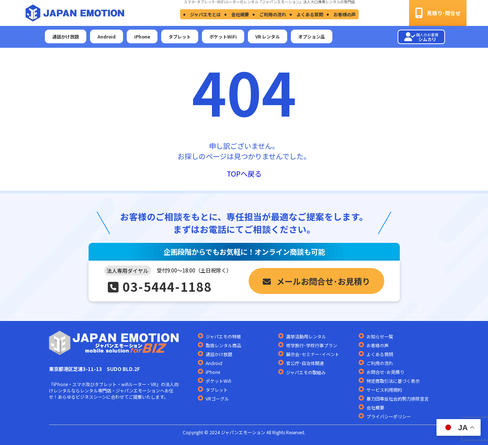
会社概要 (241, 14)
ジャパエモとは (207, 14)
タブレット (180, 36)
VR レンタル (267, 36)
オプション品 (311, 36)
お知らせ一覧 (379, 336)
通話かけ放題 (65, 36)
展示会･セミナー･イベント (312, 354)
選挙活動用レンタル (306, 336)
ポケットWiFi (223, 36)
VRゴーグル (217, 398)
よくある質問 (307, 14)
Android (106, 36)
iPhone (142, 36)
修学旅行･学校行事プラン (311, 345)
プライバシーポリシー (388, 416)
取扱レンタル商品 (223, 345)
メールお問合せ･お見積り (316, 281)
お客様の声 (341, 14)
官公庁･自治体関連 (305, 363)
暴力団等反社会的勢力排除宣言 (397, 398)
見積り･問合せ (438, 13)
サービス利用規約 (384, 390)
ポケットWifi (218, 381)
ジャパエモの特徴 (223, 336)
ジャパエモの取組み (306, 372)
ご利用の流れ (272, 14)
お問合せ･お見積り (385, 372)
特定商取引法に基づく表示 (393, 381)
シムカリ (421, 37)
